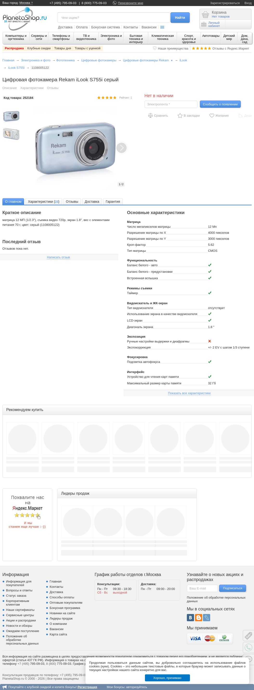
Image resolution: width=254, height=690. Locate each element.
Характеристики (31, 88)
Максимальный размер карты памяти (154, 383)
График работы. (84, 663)
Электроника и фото (111, 37)
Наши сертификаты (20, 610)
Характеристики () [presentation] (43, 202)
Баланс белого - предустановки (150, 271)
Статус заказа (16, 595)
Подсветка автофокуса (143, 362)
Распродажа (14, 48)
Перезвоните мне (130, 3)
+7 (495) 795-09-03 (63, 3)
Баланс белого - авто (142, 265)
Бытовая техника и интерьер (136, 39)
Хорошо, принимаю (167, 678)
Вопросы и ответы (19, 590)
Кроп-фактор (136, 245)
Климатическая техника (163, 37)
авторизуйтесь (136, 687)
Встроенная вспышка (142, 278)
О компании (58, 624)
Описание (9, 88)
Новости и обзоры (19, 625)
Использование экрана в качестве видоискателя (162, 314)
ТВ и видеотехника (86, 37)
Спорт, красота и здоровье (189, 39)
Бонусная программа (65, 608)
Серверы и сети (39, 37)
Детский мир (229, 37)
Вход (248, 3)
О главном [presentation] (13, 201)
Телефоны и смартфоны (61, 37)
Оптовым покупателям (66, 602)
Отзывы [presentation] (72, 201)
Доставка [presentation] (92, 201)
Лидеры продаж (61, 618)
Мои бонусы (115, 687)
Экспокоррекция (139, 347)
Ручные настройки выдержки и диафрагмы (158, 341)
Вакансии (149, 27)
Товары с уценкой (87, 48)
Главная (8, 60)
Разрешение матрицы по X (146, 232)
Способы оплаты (62, 597)
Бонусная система (105, 27)
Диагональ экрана (140, 327)
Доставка (65, 27)
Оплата (82, 27)
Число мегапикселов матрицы (149, 226)
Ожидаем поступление (22, 631)
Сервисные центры (20, 615)
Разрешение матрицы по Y (146, 239)
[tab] (13, 201)
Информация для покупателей (18, 583)
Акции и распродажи (21, 620)
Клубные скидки (39, 48)
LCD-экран (135, 320)
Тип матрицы (136, 251)
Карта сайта (58, 634)
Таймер (132, 293)
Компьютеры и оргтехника (16, 37)
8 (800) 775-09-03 (94, 3)
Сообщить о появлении (220, 104)
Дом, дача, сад (244, 39)
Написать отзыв (58, 257)
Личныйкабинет (210, 24)
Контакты (131, 27)
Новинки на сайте (62, 613)
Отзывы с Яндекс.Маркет (230, 48)
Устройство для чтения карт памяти (153, 377)
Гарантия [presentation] (113, 201)
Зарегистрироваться (225, 3)
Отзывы (53, 88)
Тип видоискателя (140, 308)
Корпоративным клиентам (17, 602)
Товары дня (62, 48)
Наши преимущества (173, 48)
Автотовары (211, 36)
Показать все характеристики (189, 393)
